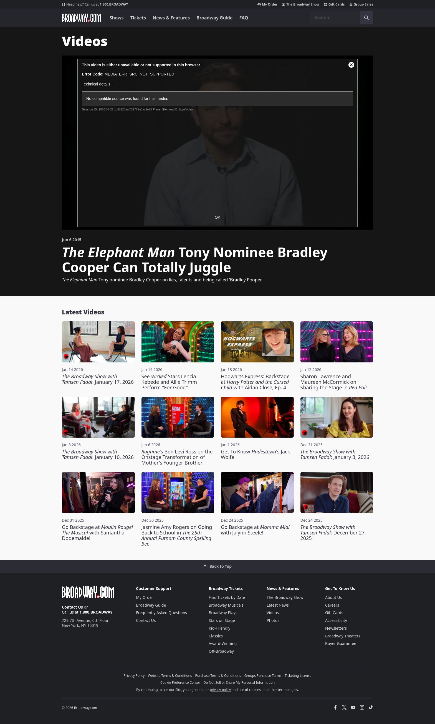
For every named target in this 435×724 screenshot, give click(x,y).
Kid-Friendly (219, 628)
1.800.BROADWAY (95, 4)
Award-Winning (223, 643)
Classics (216, 636)
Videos (273, 612)
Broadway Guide (214, 18)
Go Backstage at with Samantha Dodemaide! (97, 532)
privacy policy (220, 689)
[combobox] (341, 17)
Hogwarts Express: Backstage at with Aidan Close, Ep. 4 (255, 382)
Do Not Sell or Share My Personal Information (239, 682)
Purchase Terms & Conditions (218, 675)
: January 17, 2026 (98, 379)
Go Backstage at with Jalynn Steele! (255, 530)
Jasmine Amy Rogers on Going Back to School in (176, 535)
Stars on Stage (222, 620)
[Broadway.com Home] (81, 18)
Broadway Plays (223, 612)
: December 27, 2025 (333, 532)
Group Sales (361, 4)
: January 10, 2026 (98, 454)
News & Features (171, 18)
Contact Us (72, 607)
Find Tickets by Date (227, 597)
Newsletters (336, 628)
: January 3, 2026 (335, 454)
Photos (273, 620)
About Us (333, 597)
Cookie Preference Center (180, 682)
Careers (332, 605)
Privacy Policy (134, 675)
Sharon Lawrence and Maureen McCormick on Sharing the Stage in (334, 382)
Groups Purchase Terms (263, 675)
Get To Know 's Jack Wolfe (255, 454)
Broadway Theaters (342, 636)
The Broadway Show (301, 4)
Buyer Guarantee (340, 643)
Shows (117, 18)
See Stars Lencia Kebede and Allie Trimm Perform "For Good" (169, 382)
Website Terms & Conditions (170, 675)
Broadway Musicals (226, 605)
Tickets (138, 18)
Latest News (278, 605)
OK (217, 217)
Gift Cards (334, 4)
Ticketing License (298, 675)
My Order (267, 4)
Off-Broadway (221, 651)
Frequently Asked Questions (161, 612)
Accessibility (336, 620)
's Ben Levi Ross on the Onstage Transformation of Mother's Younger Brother (177, 457)
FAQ (243, 18)
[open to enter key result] (366, 17)
